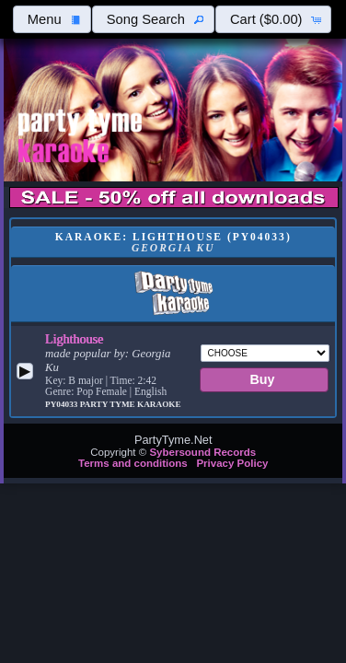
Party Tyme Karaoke (130, 404)
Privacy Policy (232, 463)
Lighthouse (74, 339)
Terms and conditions (133, 463)
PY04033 (62, 404)
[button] (51, 19)
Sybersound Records (202, 452)
